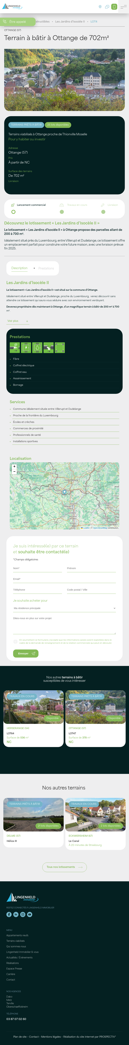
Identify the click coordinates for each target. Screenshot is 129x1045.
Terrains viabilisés (15, 941)
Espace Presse (14, 969)
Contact (10, 980)
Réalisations (12, 963)
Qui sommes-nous (16, 947)
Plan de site (20, 1037)
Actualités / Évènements (19, 958)
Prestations (46, 268)
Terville (10, 1004)
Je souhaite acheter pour (30, 600)
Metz (9, 1000)
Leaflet (85, 528)
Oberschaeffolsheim (17, 1007)
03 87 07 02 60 (16, 1019)
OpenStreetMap (100, 528)
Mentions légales (51, 1037)
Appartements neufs (17, 936)
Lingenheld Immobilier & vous (22, 952)
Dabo (9, 997)
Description (19, 268)
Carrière (10, 974)
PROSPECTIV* (107, 1037)
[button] (64, 492)
